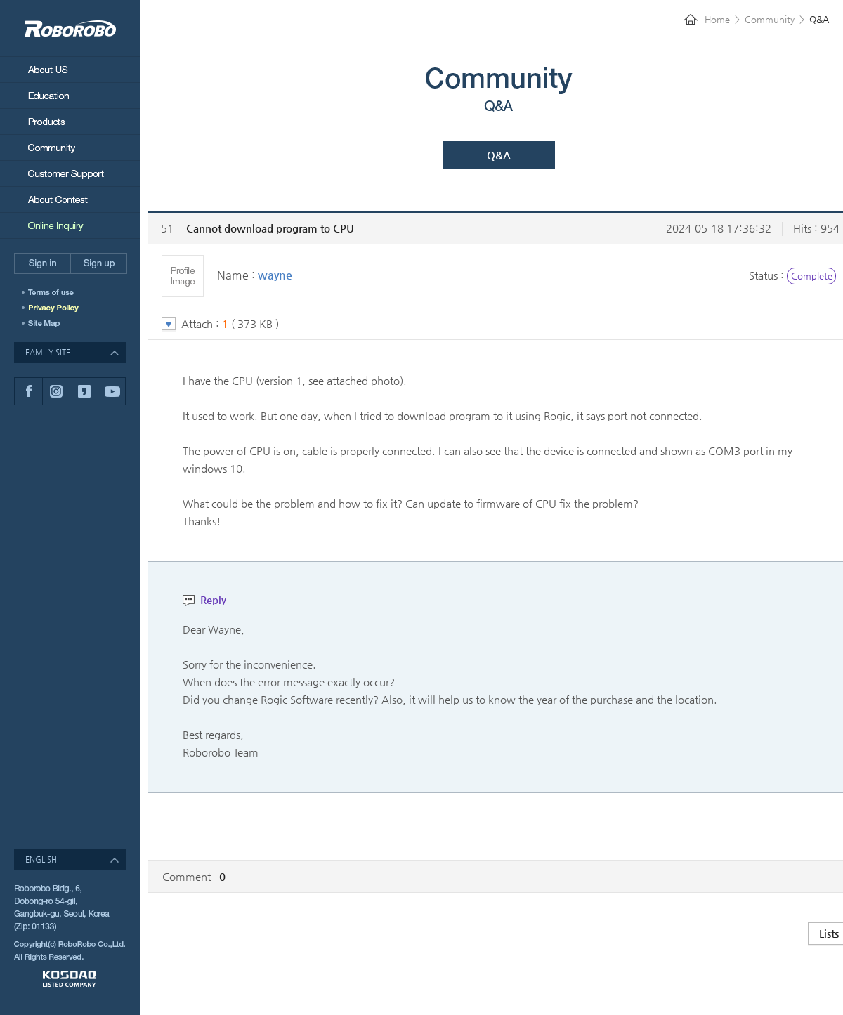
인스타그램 (56, 391)
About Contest (70, 199)
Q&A (499, 155)
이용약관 (58, 292)
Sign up (98, 263)
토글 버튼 (169, 324)
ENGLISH (41, 859)
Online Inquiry (70, 225)
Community (70, 147)
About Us (70, 69)
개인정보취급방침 (58, 308)
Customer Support (70, 173)
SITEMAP (45, 323)
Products (70, 121)
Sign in (42, 263)
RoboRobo (70, 28)
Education (70, 95)
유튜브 (112, 391)
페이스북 (28, 391)
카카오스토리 (84, 391)
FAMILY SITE (47, 352)
